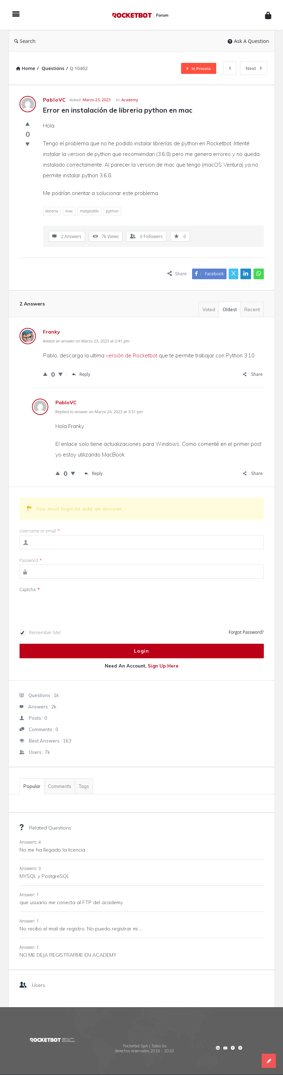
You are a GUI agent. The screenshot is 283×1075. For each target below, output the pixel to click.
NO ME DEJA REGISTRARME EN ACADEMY (68, 955)
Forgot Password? (246, 632)
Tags (84, 786)
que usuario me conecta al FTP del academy (71, 902)
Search (25, 41)
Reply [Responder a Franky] (81, 374)
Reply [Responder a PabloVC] (94, 473)
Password (31, 560)
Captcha (30, 590)
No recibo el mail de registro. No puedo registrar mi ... (81, 928)
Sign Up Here (163, 666)
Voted (208, 309)
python (112, 211)
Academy (129, 99)
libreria (51, 211)
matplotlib (89, 211)
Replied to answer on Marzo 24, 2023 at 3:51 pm (99, 411)
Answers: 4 (30, 842)
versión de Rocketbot (131, 355)
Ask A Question (248, 41)
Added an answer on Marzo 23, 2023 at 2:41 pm (86, 341)
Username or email (40, 531)
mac (69, 211)
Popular (31, 786)
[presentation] (73, 607)
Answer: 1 (29, 895)
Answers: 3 (30, 868)
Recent (252, 309)
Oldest (230, 309)
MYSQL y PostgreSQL (44, 876)
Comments (59, 786)
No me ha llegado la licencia (52, 850)
